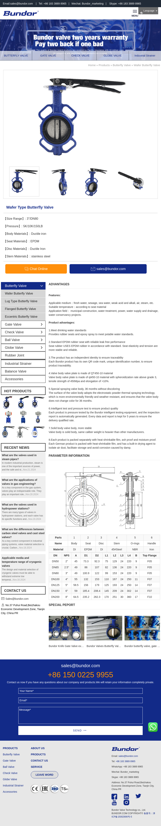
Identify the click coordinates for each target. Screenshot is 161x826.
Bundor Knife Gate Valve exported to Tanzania (76, 646)
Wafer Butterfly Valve (147, 65)
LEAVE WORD (44, 774)
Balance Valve (15, 371)
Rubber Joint (14, 355)
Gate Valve (25, 324)
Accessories (14, 379)
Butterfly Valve (122, 65)
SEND (77, 730)
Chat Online (36, 269)
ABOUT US (38, 748)
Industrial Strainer (18, 364)
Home (92, 65)
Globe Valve (25, 347)
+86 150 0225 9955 (80, 675)
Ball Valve (25, 339)
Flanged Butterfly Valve (20, 309)
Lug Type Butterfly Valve (21, 301)
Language (147, 11)
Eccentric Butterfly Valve (21, 316)
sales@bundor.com (21, 3)
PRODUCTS (10, 748)
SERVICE (36, 766)
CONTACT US (39, 760)
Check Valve (25, 332)
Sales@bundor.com (17, 598)
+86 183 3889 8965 (125, 761)
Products (104, 65)
